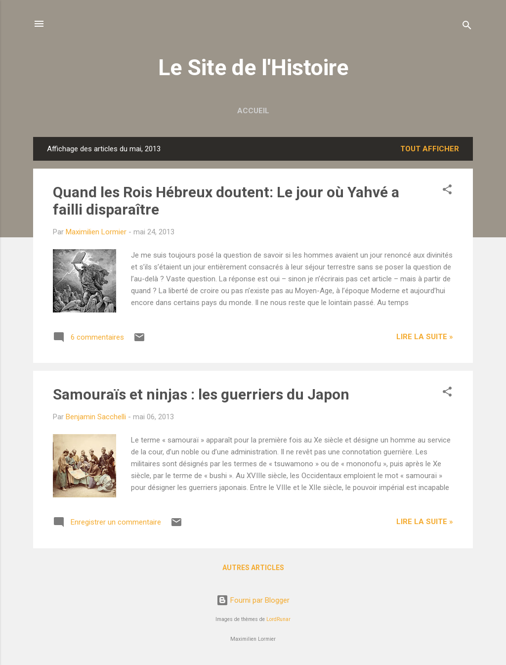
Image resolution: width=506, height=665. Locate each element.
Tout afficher (429, 148)
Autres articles (253, 568)
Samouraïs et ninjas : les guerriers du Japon (201, 394)
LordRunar (278, 619)
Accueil (253, 110)
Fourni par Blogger (253, 600)
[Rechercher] (467, 27)
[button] (447, 191)
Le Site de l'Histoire (253, 67)
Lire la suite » (424, 336)
